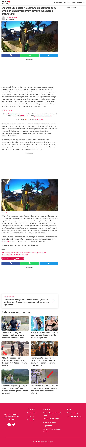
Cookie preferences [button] (74, 416)
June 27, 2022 (39, 119)
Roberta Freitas (12, 17)
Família (66, 2)
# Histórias (20, 258)
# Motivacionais (8, 258)
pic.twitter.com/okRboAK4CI (43, 116)
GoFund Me (4, 212)
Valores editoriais (49, 422)
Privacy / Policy (72, 413)
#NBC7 (21, 116)
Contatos (30, 416)
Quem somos (32, 413)
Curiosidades (57, 2)
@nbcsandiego (12, 114)
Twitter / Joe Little (8, 110)
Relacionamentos (78, 2)
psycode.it (30, 420)
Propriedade (47, 426)
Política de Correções (51, 419)
